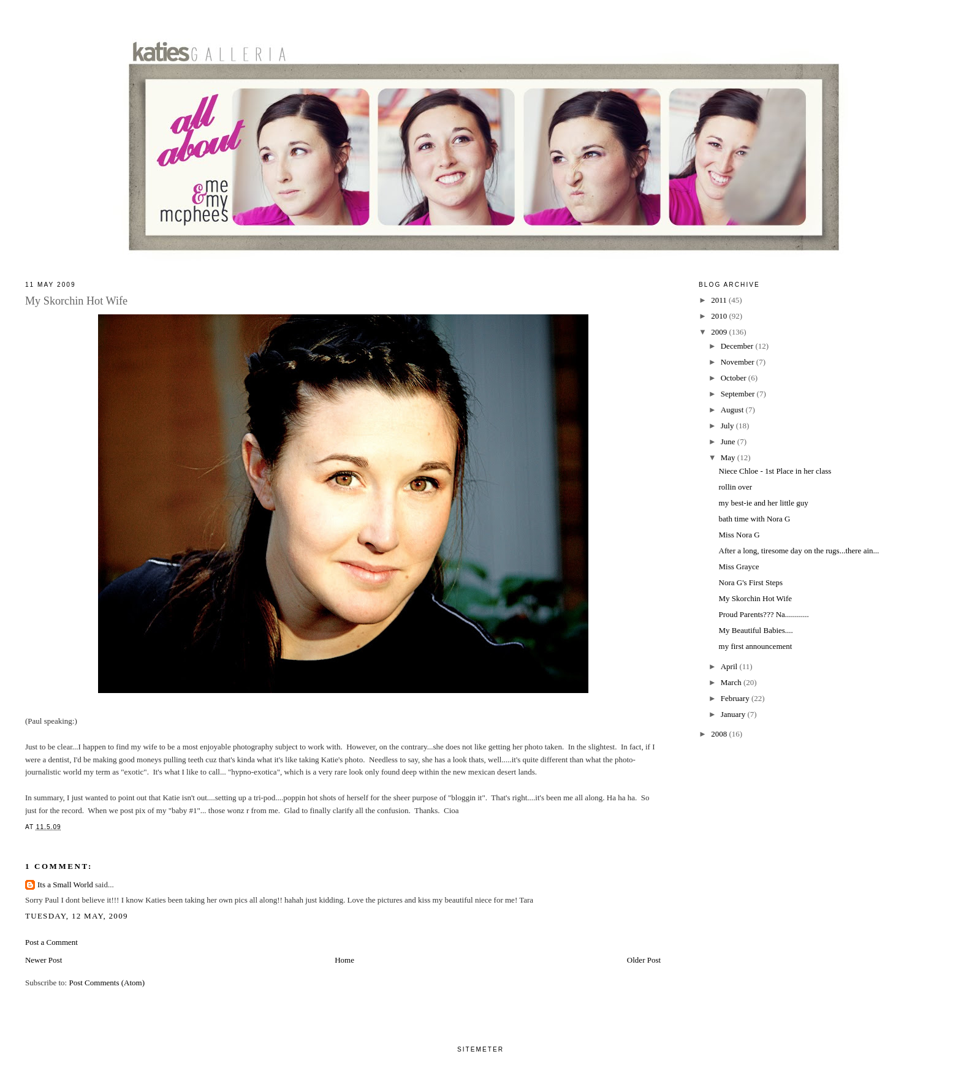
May (729, 457)
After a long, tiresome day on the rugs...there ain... (799, 550)
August (733, 409)
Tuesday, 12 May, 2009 (76, 915)
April (730, 666)
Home (344, 960)
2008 (720, 733)
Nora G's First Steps (751, 582)
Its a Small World (65, 884)
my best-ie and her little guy (763, 502)
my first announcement (755, 646)
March (732, 682)
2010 (720, 315)
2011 (720, 300)
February (736, 698)
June (729, 441)
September (739, 393)
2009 (720, 331)
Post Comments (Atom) (107, 982)
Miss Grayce (739, 566)
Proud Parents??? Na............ (764, 614)
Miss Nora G (739, 534)
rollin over (736, 486)
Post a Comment (51, 942)
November (738, 361)
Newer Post (43, 960)
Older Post (644, 960)
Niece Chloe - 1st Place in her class (775, 471)
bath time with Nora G (755, 518)
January (734, 714)
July (728, 425)
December (738, 346)
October (734, 377)
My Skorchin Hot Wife (755, 598)
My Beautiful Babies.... (756, 630)
